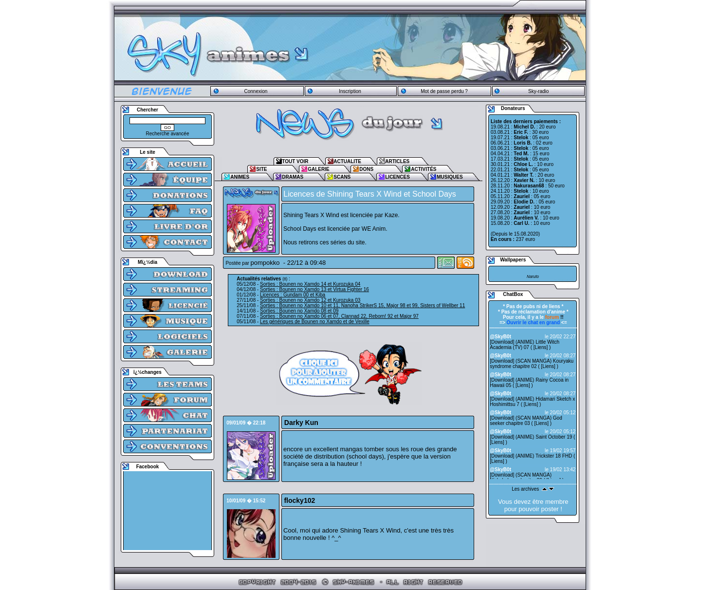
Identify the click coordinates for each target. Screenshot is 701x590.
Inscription (350, 91)
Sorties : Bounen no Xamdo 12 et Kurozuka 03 (310, 300)
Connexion (255, 91)
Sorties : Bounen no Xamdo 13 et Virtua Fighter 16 (314, 289)
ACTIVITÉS (423, 169)
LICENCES (397, 177)
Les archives (525, 489)
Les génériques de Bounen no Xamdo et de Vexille (314, 321)
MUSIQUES (449, 177)
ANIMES (239, 177)
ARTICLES (397, 161)
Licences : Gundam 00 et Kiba (292, 294)
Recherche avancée (167, 133)
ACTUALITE (347, 161)
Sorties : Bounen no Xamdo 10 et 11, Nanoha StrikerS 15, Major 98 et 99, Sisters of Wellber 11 (362, 305)
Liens (541, 347)
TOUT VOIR (295, 161)
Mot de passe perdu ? (444, 91)
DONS (366, 169)
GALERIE (318, 169)
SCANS (341, 177)
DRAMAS (292, 177)
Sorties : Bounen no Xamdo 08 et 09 (299, 310)
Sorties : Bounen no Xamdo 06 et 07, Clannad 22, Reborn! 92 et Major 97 (339, 316)
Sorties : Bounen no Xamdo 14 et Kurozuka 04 (310, 284)
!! (554, 317)
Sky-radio (538, 91)
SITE (261, 169)
